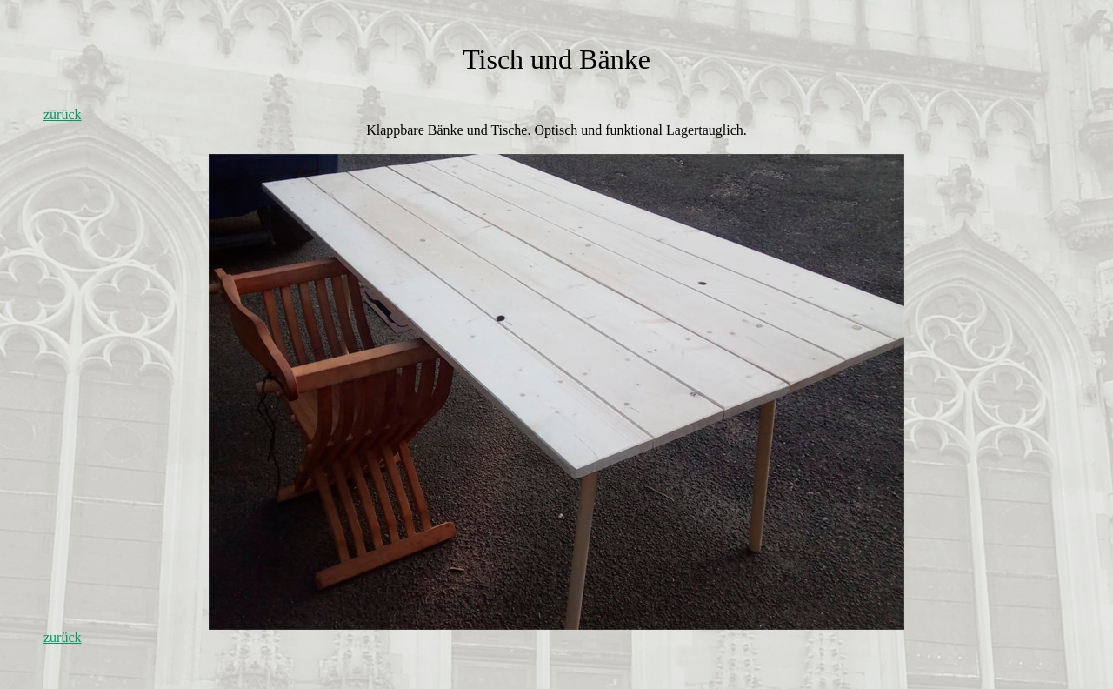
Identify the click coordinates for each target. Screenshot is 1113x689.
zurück (62, 114)
